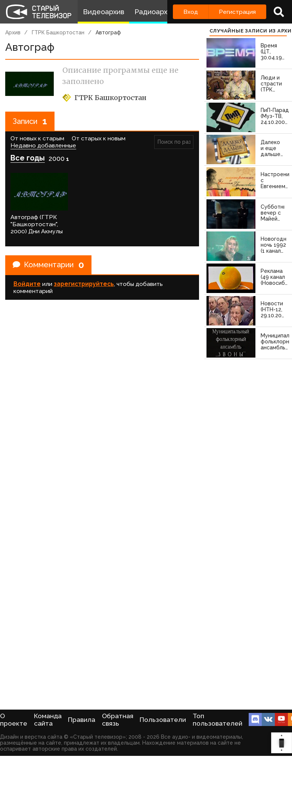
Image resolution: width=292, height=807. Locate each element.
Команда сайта (48, 719)
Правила (81, 719)
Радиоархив (154, 12)
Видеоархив (103, 12)
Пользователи (163, 719)
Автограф (108, 32)
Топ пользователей (217, 719)
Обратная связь (117, 719)
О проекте (13, 719)
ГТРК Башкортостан (58, 32)
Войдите (27, 283)
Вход (190, 11)
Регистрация (237, 11)
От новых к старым (37, 138)
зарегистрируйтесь (84, 283)
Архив (13, 32)
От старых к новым (98, 138)
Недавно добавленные (43, 145)
